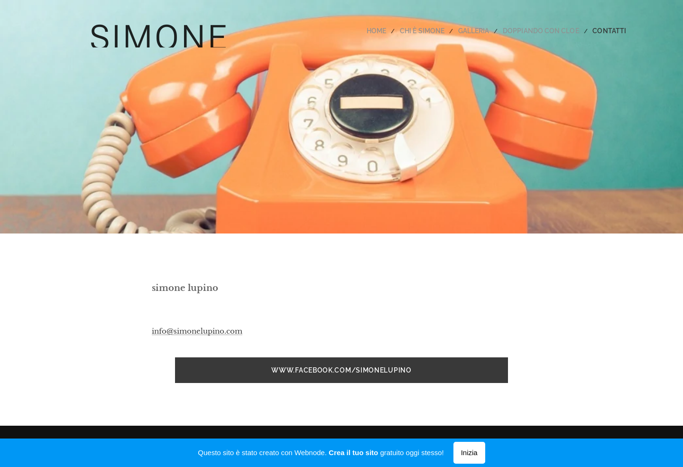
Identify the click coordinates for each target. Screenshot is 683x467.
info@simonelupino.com (197, 331)
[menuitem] (396, 31)
